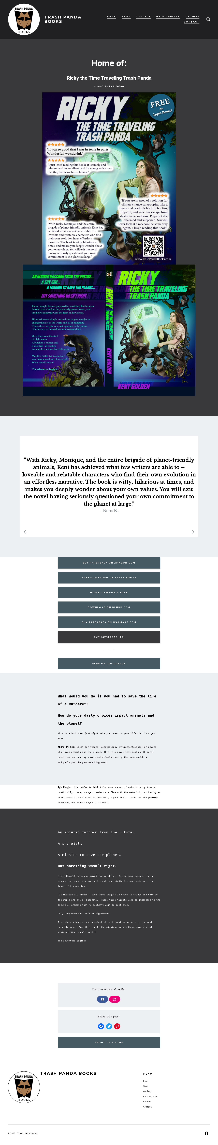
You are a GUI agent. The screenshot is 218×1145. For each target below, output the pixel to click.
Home (111, 16)
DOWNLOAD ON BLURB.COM (109, 607)
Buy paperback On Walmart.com (109, 622)
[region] (109, 486)
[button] (25, 532)
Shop (126, 16)
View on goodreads (109, 663)
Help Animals (168, 16)
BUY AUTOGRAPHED (109, 637)
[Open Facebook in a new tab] (206, 1133)
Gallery (143, 16)
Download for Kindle (109, 592)
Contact (191, 22)
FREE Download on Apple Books (109, 577)
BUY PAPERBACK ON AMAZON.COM (109, 562)
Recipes (192, 16)
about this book (109, 1042)
